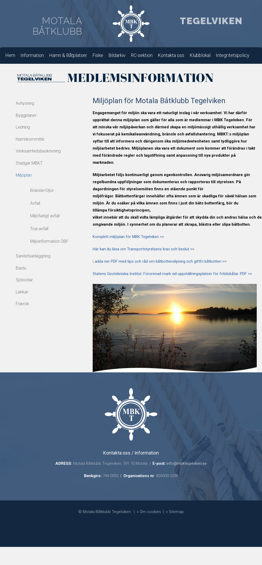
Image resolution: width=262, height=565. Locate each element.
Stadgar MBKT (29, 163)
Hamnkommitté (30, 139)
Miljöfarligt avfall (45, 215)
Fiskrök (22, 303)
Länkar (22, 291)
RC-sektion (142, 55)
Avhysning (25, 103)
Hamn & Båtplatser (68, 55)
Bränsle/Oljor (42, 190)
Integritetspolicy (232, 55)
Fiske (97, 55)
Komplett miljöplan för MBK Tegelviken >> (128, 236)
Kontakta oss (171, 55)
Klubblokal (200, 55)
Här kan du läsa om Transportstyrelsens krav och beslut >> (143, 249)
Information (32, 55)
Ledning (23, 127)
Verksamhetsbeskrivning (38, 151)
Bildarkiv (116, 55)
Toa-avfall (39, 228)
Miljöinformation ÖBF (49, 241)
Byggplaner (26, 115)
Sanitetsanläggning (33, 256)
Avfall (35, 203)
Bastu (21, 268)
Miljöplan (24, 175)
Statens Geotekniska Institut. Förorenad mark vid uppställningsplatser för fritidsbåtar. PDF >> (172, 273)
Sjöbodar (24, 279)
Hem (10, 55)
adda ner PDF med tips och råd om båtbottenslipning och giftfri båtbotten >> (161, 261)
